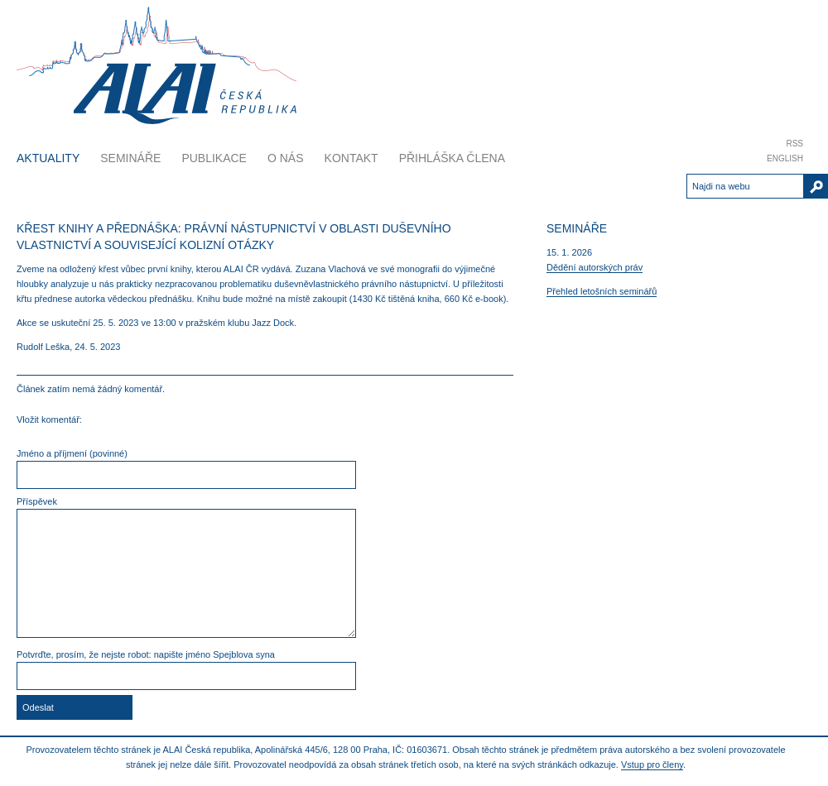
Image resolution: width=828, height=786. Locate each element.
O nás (285, 158)
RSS (794, 143)
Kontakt (351, 158)
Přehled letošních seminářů (601, 291)
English (785, 158)
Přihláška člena (452, 158)
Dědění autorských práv (594, 267)
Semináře (130, 158)
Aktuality (48, 158)
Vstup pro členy (652, 764)
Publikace (214, 158)
